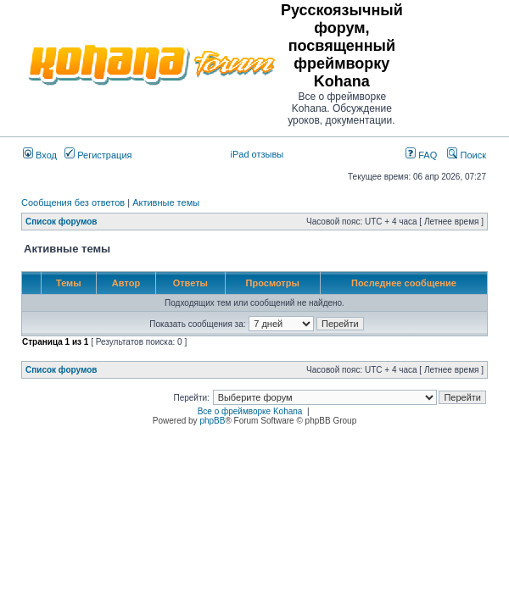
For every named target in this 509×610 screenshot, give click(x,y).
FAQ (421, 155)
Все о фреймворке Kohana (250, 411)
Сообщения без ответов (73, 202)
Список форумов (61, 221)
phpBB (212, 420)
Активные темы (165, 202)
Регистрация (97, 155)
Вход (40, 155)
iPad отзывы (257, 154)
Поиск (466, 155)
